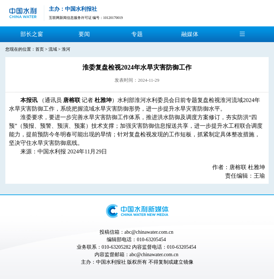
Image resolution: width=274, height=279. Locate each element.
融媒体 (189, 34)
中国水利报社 (111, 262)
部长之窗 (31, 34)
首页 (39, 49)
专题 (137, 34)
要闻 (84, 34)
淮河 (66, 49)
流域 (53, 49)
